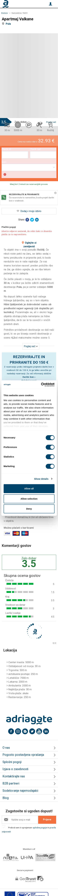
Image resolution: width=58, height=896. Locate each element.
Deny (29, 508)
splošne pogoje (40, 827)
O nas (6, 747)
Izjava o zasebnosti (15, 769)
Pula (9, 23)
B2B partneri (10, 783)
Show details (41, 479)
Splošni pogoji (11, 762)
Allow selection (29, 498)
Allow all (29, 488)
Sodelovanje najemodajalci (20, 790)
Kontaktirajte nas (13, 776)
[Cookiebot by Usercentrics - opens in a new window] (41, 385)
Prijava (47, 819)
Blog (5, 798)
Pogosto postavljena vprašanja (23, 755)
